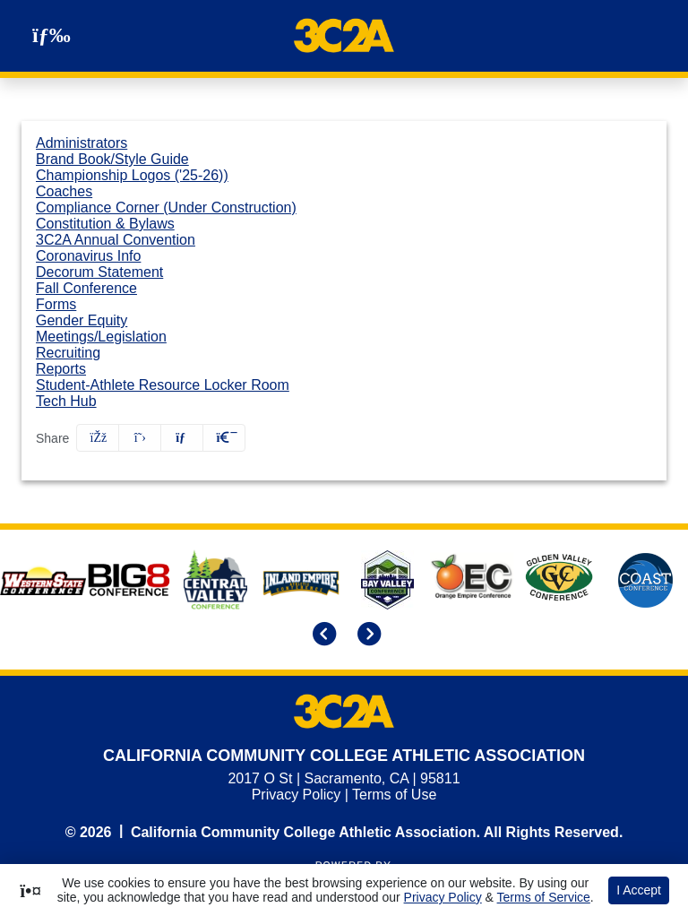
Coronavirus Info (88, 256)
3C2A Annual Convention (115, 239)
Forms (56, 304)
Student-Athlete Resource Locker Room (162, 385)
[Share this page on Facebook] (97, 438)
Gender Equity (81, 320)
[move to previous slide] (321, 635)
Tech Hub (66, 401)
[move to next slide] (366, 635)
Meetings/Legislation (101, 336)
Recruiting (68, 352)
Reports (61, 368)
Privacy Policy (296, 794)
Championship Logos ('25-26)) (132, 175)
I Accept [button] (638, 890)
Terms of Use (394, 794)
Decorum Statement (99, 272)
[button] (223, 438)
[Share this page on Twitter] (139, 438)
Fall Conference (86, 288)
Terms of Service (543, 897)
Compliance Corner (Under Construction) (166, 207)
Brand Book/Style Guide (112, 159)
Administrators (81, 143)
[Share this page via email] (181, 438)
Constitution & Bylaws (105, 223)
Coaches (64, 191)
